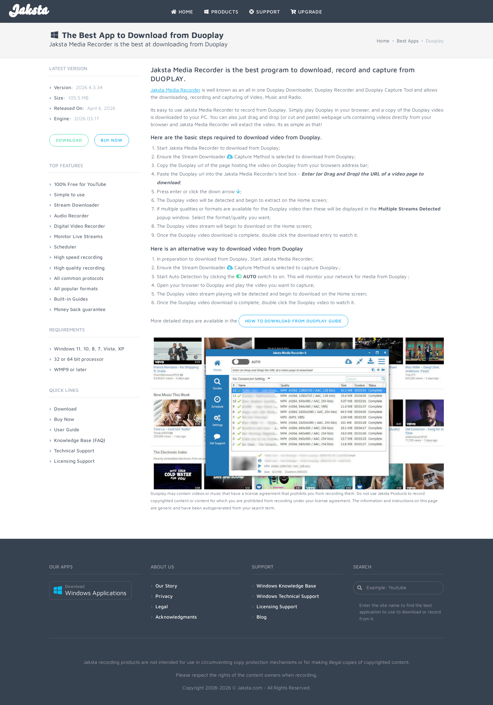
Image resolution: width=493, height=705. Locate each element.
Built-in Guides (71, 299)
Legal (161, 606)
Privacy (164, 596)
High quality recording (79, 268)
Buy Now (112, 140)
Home (383, 41)
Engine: (62, 118)
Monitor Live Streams (78, 236)
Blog (262, 617)
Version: (63, 87)
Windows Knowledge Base (286, 586)
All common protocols (79, 278)
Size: (59, 98)
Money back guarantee (80, 309)
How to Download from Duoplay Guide (293, 320)
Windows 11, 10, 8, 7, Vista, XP (89, 348)
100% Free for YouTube (80, 184)
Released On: (69, 108)
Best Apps (408, 41)
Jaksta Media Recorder (175, 90)
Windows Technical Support (288, 596)
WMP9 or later (70, 369)
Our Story (166, 586)
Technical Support (74, 450)
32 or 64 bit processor (79, 359)
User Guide (66, 429)
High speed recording (78, 257)
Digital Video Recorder (79, 226)
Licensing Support (74, 461)
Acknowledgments (176, 617)
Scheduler (65, 247)
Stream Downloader (76, 205)
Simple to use (69, 194)
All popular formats (76, 288)
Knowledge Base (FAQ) (79, 440)
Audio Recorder (71, 215)
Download (69, 140)
